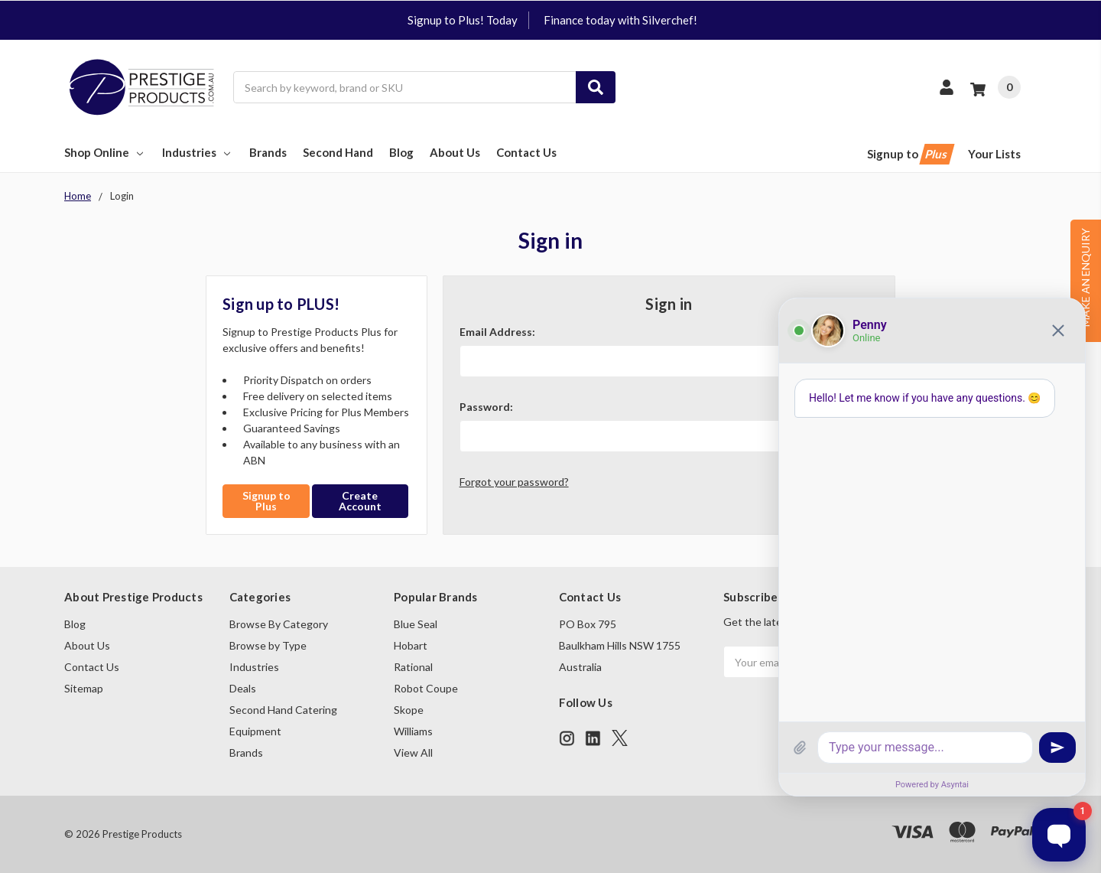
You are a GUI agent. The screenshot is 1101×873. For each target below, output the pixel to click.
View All (413, 752)
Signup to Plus (266, 501)
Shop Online (105, 152)
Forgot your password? (514, 481)
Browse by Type (268, 645)
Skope (409, 709)
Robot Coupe (426, 688)
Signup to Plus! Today (463, 20)
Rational (413, 666)
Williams (413, 731)
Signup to (909, 154)
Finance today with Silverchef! (620, 20)
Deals (242, 688)
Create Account (360, 501)
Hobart (410, 645)
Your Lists (994, 154)
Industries (197, 152)
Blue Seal (415, 623)
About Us (455, 152)
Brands (268, 152)
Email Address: (497, 331)
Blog (401, 152)
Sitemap (83, 688)
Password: (486, 406)
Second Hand (338, 152)
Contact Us (526, 152)
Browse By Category (278, 623)
